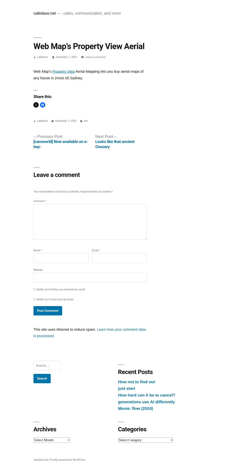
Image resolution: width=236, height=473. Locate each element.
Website (38, 269)
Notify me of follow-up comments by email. (61, 289)
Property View (63, 71)
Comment (39, 201)
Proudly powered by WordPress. (67, 459)
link (86, 120)
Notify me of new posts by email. (55, 299)
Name (37, 250)
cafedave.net (44, 13)
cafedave (42, 57)
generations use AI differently (146, 402)
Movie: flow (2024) (135, 408)
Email (96, 250)
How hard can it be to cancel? (146, 395)
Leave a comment (95, 57)
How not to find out (136, 382)
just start (126, 388)
